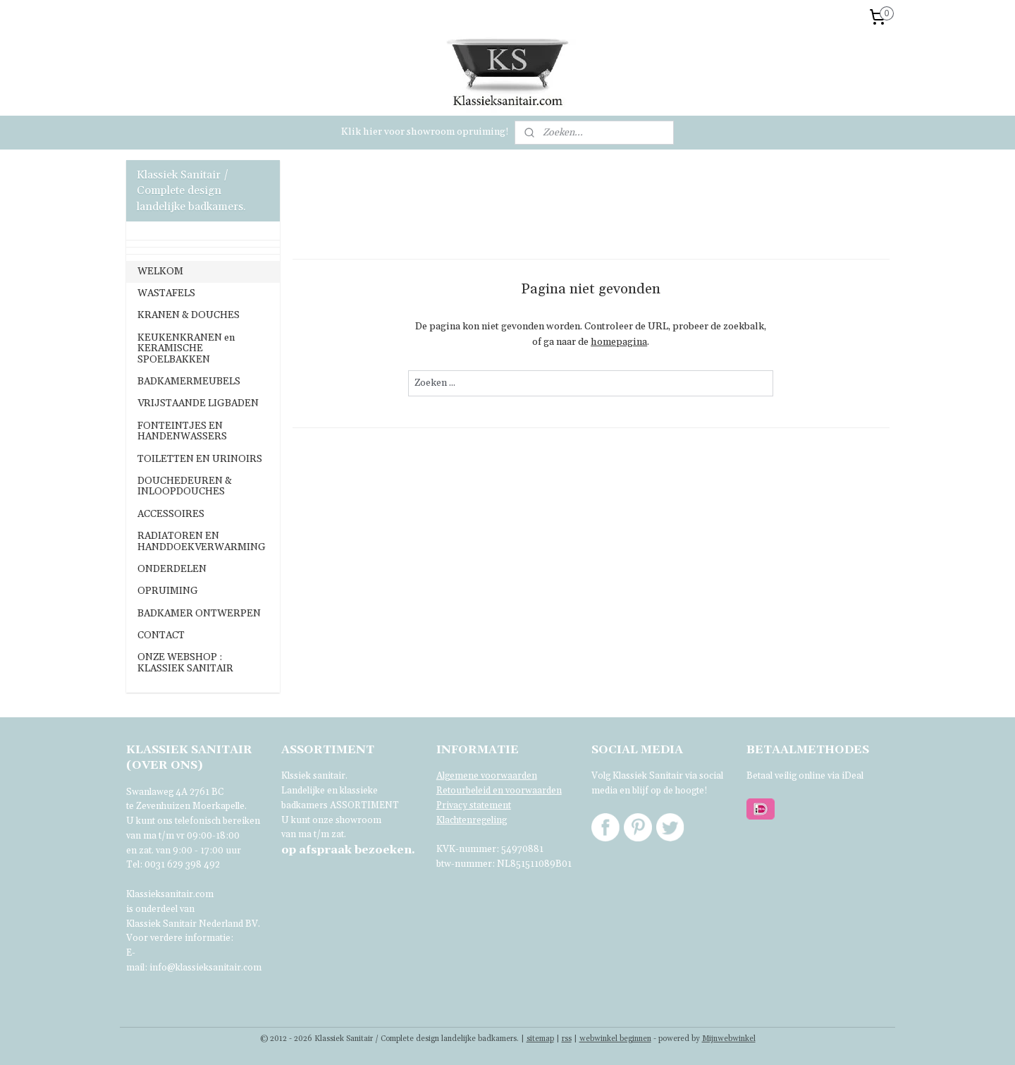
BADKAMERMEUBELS (188, 381)
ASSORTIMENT (364, 805)
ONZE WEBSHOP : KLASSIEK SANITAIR (185, 662)
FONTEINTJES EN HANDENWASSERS (182, 431)
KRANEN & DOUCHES (188, 315)
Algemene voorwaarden (486, 775)
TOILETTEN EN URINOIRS (199, 459)
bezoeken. (348, 850)
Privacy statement (473, 805)
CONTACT (161, 635)
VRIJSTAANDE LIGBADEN (198, 403)
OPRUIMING (167, 591)
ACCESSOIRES (170, 514)
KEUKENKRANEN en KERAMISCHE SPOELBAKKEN (186, 348)
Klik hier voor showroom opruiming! (425, 132)
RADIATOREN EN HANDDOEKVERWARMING (201, 541)
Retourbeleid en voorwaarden (499, 790)
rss (567, 1039)
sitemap (540, 1039)
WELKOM (160, 271)
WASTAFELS (166, 293)
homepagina (619, 342)
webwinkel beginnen (615, 1039)
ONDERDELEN (172, 569)
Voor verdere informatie (178, 938)
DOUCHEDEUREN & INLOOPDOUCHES (184, 486)
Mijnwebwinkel (729, 1039)
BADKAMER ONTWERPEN (199, 613)
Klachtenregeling (471, 820)
